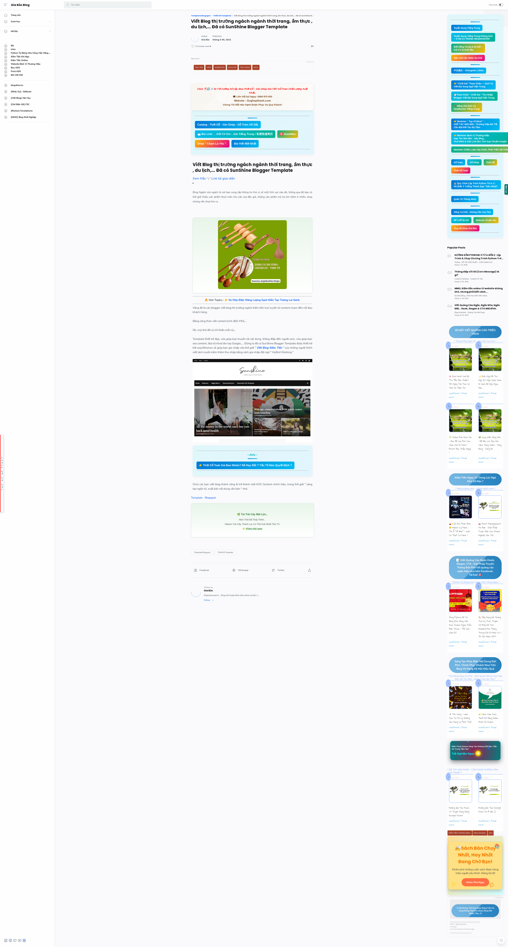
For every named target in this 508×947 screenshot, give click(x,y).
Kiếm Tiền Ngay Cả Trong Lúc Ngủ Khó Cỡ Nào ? (472, 493)
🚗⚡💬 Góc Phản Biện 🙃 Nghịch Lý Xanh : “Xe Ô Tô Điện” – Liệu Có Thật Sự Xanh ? (460, 542)
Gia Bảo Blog (21, 5)
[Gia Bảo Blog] (460, 309)
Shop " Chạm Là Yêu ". (212, 143)
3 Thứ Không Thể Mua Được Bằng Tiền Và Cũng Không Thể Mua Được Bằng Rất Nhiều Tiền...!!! (473, 931)
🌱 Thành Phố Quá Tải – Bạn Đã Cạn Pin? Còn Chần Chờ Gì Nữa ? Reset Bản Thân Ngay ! (460, 458)
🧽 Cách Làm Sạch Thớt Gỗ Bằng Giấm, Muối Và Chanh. (488, 732)
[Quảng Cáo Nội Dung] (476, 325)
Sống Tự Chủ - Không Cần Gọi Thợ (473, 216)
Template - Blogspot (203, 498)
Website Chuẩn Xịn (464, 233)
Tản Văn (199, 67)
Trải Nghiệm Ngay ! (465, 767)
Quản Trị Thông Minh (466, 203)
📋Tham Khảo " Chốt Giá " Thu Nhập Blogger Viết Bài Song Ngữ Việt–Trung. (476, 98)
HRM (209, 67)
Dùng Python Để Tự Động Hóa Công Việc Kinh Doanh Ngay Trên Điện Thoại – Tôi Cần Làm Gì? (460, 638)
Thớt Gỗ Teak (461, 174)
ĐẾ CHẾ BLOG (462, 224)
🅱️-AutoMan (288, 134)
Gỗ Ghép (475, 165)
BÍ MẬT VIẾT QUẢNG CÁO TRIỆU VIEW (472, 345)
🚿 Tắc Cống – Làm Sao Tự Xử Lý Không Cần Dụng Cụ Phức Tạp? (460, 732)
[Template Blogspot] (202, 552)
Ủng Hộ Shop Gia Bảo (466, 241)
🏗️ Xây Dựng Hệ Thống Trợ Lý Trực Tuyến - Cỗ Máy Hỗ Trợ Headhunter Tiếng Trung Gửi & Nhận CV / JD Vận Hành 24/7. (489, 640)
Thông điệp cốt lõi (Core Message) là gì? (477, 286)
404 (490, 847)
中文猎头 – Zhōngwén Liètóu (470, 71)
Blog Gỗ (232, 67)
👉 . (262, 300)
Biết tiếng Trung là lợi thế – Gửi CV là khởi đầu (469, 49)
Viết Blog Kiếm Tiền (269, 348)
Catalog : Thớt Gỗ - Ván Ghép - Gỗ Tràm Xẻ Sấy (227, 124)
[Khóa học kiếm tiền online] (477, 309)
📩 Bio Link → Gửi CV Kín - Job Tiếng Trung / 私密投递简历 (235, 134)
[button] (67, 4)
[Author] (205, 39)
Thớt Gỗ (492, 165)
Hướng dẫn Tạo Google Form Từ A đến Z (489, 824)
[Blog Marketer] (461, 325)
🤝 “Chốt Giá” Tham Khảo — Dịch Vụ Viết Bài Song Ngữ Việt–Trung (475, 86)
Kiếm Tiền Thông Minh (460, 847)
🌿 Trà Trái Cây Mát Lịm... (252, 514)
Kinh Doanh (480, 847)
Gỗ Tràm (458, 165)
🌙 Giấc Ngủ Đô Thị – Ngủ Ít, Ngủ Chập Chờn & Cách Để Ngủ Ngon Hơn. (489, 395)
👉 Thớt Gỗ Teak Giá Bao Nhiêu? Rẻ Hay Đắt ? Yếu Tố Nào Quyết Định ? (245, 465)
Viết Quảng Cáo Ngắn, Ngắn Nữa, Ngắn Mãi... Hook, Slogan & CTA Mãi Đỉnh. (477, 320)
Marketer (220, 67)
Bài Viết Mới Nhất (245, 143)
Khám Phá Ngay (475, 903)
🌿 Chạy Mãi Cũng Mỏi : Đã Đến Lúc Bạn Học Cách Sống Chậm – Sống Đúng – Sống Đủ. (489, 456)
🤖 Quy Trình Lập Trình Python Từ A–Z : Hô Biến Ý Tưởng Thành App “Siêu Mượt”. (477, 189)
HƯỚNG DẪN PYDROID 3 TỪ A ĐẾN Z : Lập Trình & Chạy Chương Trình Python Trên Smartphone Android (479, 270)
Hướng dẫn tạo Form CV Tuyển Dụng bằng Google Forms (459, 826)
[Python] (458, 275)
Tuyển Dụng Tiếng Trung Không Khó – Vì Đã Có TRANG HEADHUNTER (474, 38)
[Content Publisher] (462, 292)
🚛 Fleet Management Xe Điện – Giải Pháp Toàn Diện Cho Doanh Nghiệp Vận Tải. (489, 542)
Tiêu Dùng (245, 67)
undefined (454, 406)
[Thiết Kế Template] (225, 552)
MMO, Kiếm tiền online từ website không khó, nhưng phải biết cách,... (479, 303)
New (256, 67)
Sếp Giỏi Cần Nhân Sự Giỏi (469, 58)
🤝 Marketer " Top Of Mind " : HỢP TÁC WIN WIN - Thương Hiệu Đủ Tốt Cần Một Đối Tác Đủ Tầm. (477, 126)
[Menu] (5, 4)
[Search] (108, 4)
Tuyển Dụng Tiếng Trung (468, 28)
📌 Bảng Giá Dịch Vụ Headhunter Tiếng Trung (467, 109)
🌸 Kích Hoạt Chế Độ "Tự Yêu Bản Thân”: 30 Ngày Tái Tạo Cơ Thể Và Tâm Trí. (459, 395)
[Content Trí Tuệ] (476, 292)
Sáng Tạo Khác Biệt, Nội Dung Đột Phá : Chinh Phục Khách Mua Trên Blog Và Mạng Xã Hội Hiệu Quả (472, 679)
